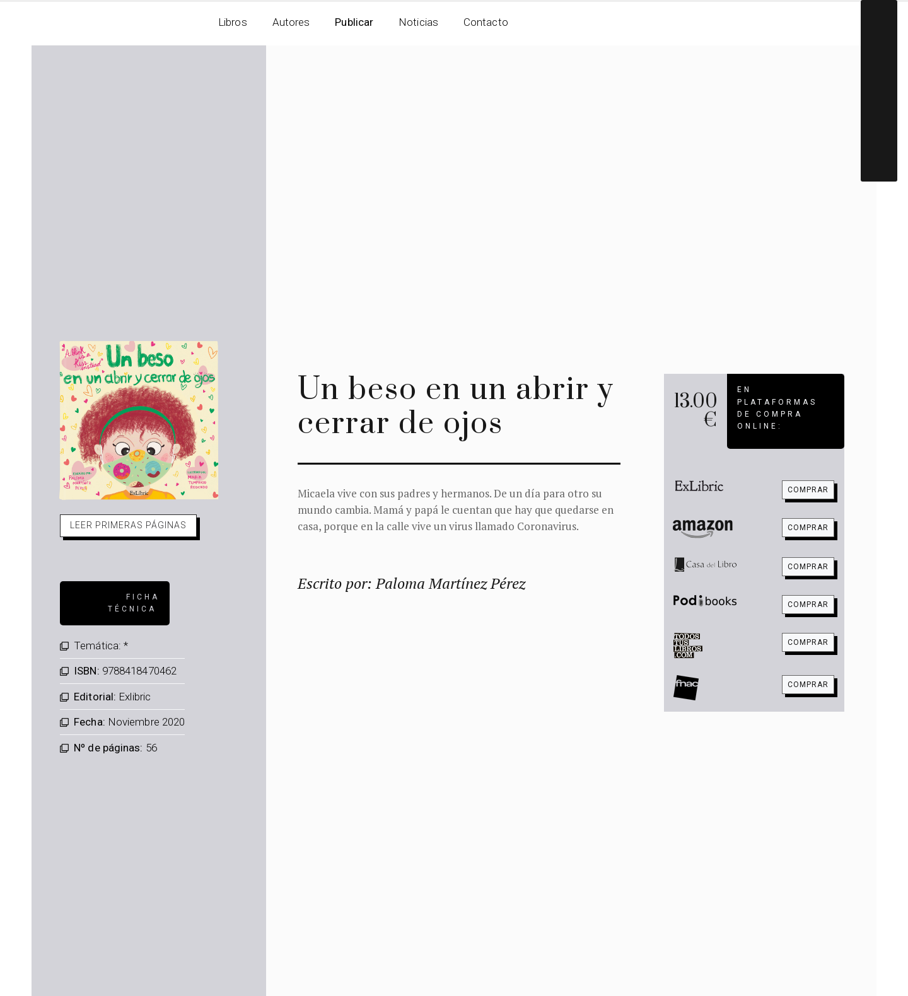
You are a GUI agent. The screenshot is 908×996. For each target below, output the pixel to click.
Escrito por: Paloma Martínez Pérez (411, 583)
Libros (232, 22)
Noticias (418, 22)
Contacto (485, 22)
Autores (291, 22)
